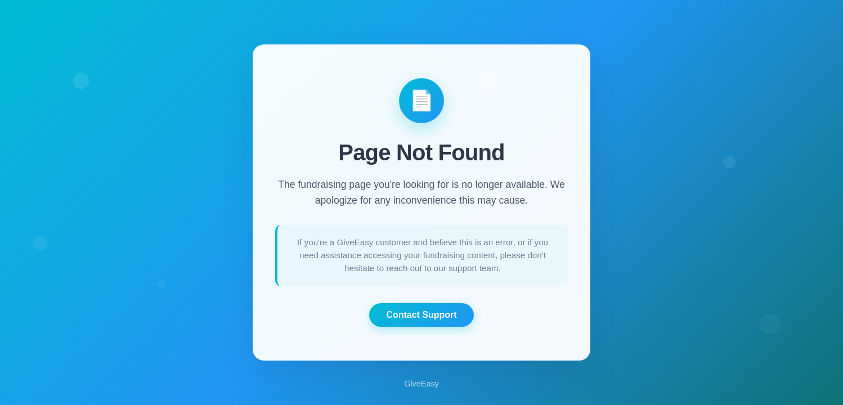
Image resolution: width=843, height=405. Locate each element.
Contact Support (421, 315)
